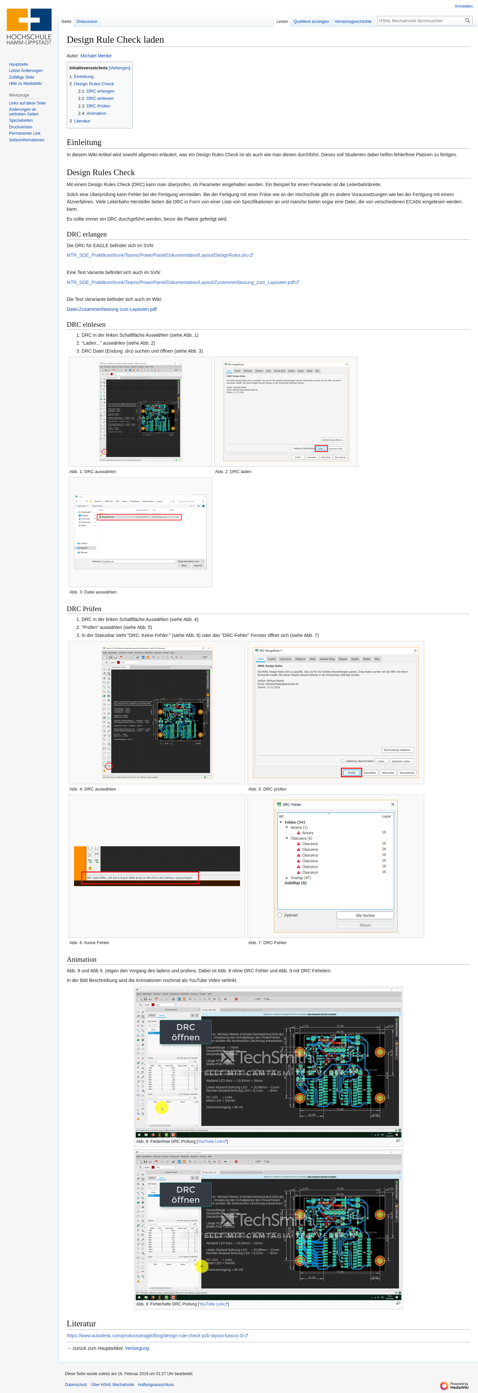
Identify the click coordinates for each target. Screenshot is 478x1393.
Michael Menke (96, 55)
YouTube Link (210, 1141)
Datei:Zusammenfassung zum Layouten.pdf (112, 309)
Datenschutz (76, 1384)
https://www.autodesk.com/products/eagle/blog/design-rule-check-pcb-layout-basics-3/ (155, 1335)
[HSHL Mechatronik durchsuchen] (425, 21)
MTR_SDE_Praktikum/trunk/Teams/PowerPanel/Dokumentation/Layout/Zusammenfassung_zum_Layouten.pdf (180, 282)
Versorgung (137, 1348)
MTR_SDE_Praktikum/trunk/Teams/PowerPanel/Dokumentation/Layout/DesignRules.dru (158, 255)
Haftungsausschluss (156, 1384)
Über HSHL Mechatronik (112, 1384)
